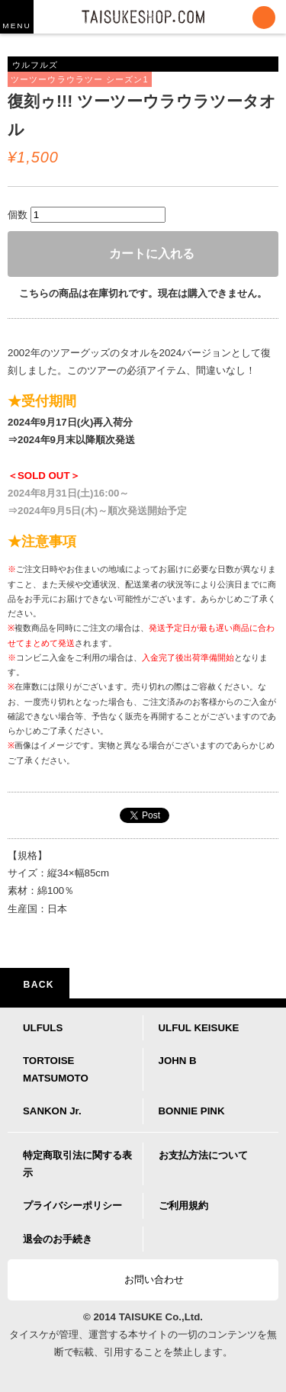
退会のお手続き (57, 1239)
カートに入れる (143, 253)
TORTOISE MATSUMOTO (55, 1069)
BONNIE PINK (192, 1111)
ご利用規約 (183, 1205)
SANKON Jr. (52, 1111)
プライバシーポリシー (72, 1205)
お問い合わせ (147, 1279)
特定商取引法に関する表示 (77, 1163)
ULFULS (43, 1028)
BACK (34, 984)
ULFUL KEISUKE (199, 1028)
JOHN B (178, 1060)
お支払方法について (203, 1155)
